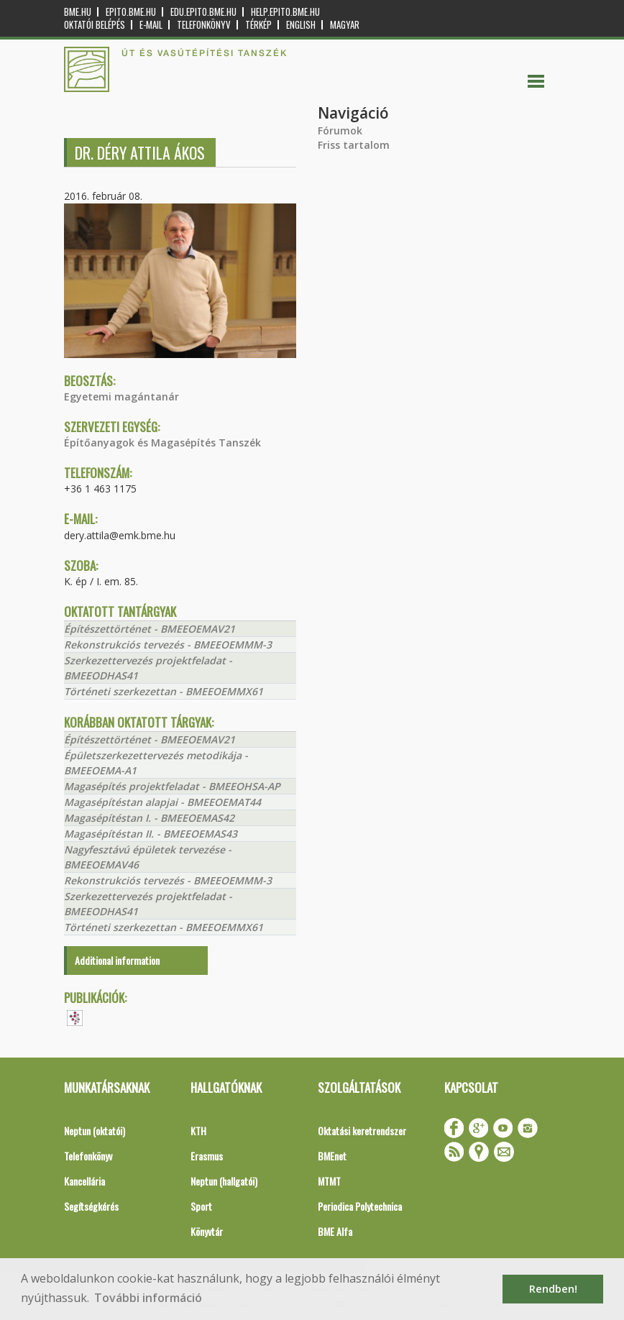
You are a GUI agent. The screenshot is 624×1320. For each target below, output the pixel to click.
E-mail (150, 24)
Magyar (344, 24)
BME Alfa (335, 1231)
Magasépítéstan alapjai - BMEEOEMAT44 (162, 802)
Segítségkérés (91, 1206)
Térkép (258, 24)
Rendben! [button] (553, 1289)
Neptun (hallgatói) (224, 1180)
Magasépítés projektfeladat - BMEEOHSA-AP (172, 786)
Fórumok (340, 130)
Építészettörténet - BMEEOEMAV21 (149, 629)
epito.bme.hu (131, 12)
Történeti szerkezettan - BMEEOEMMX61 (163, 691)
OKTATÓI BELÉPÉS (94, 24)
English (301, 24)
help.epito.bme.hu (285, 12)
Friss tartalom (354, 145)
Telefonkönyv (204, 24)
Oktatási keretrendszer (362, 1130)
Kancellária (84, 1180)
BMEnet (332, 1155)
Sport (201, 1206)
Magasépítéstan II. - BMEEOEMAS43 (150, 833)
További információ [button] (148, 1298)
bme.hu (77, 12)
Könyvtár (207, 1231)
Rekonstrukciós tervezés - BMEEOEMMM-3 (168, 644)
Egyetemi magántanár (121, 396)
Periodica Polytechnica (360, 1206)
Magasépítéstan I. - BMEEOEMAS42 (149, 818)
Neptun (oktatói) (94, 1130)
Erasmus (207, 1155)
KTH (198, 1130)
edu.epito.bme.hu (203, 12)
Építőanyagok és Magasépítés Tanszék (162, 442)
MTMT (329, 1180)
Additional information (117, 960)
